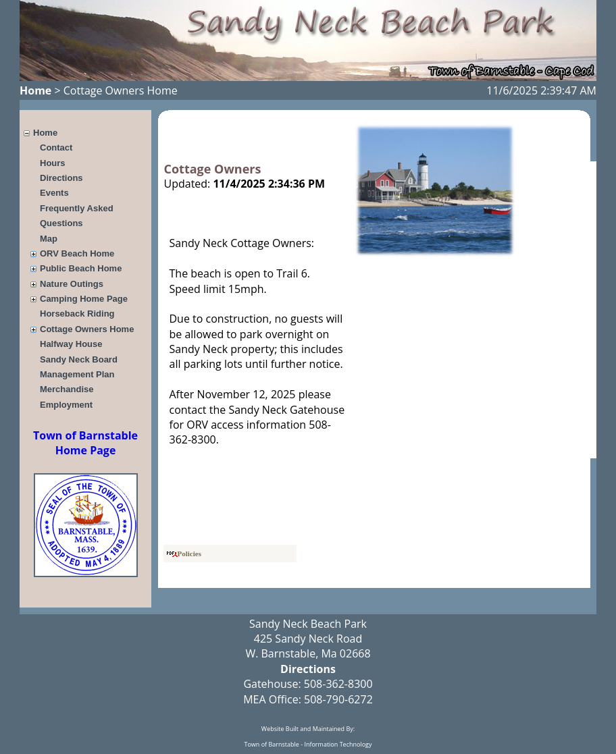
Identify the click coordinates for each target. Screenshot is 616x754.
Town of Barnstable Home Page (85, 443)
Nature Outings (71, 284)
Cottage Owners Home (87, 329)
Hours (53, 163)
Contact (56, 147)
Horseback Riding (77, 313)
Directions (61, 178)
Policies (184, 553)
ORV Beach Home (77, 253)
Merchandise (66, 389)
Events (54, 193)
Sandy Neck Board (79, 359)
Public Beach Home (81, 268)
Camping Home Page (84, 299)
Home (35, 90)
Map (48, 239)
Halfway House (71, 344)
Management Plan (77, 374)
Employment (66, 405)
